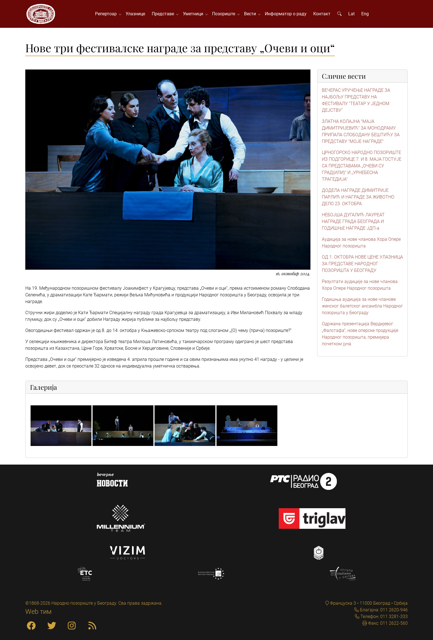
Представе (164, 13)
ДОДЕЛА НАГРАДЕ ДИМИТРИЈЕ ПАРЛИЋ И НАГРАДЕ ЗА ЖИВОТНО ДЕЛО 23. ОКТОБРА (358, 197)
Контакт (321, 13)
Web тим (38, 612)
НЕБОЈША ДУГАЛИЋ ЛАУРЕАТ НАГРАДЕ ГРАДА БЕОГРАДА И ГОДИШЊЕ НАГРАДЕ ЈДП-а (353, 221)
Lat (351, 13)
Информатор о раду (286, 13)
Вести (251, 13)
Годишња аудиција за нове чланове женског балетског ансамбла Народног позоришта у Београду (362, 306)
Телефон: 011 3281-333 (383, 616)
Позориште (224, 13)
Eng (365, 13)
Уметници (194, 13)
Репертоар (107, 13)
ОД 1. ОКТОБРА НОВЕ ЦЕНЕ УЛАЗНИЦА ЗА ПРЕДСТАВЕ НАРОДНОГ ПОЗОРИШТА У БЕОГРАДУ (362, 263)
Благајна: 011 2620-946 (383, 609)
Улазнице (135, 13)
